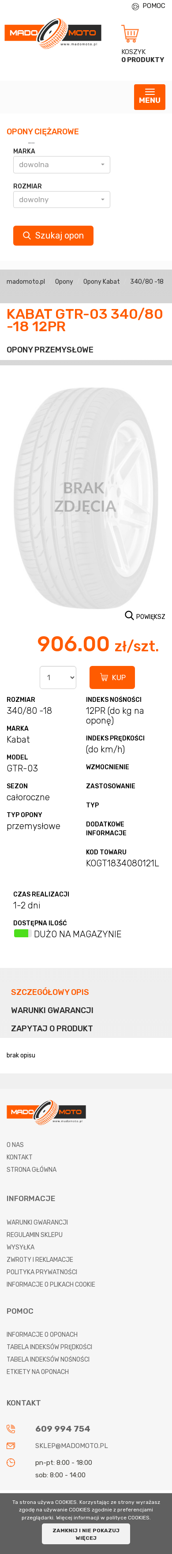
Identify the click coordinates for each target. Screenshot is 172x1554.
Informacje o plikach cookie (51, 1284)
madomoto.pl (26, 282)
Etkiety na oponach (38, 1372)
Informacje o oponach (42, 1335)
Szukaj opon (53, 235)
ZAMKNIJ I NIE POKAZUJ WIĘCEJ (86, 1534)
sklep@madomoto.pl (71, 1446)
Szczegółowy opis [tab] (50, 992)
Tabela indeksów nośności (48, 1359)
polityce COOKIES (128, 1518)
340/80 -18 (147, 282)
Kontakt (20, 1157)
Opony (64, 282)
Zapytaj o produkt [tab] (52, 1028)
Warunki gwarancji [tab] (52, 1010)
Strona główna (31, 1170)
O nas (15, 1145)
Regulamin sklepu (35, 1235)
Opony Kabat (101, 282)
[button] (61, 164)
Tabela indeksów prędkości (49, 1347)
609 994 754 (62, 1429)
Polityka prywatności (42, 1272)
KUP (119, 677)
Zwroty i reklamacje (40, 1260)
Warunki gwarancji (37, 1222)
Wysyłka (20, 1247)
